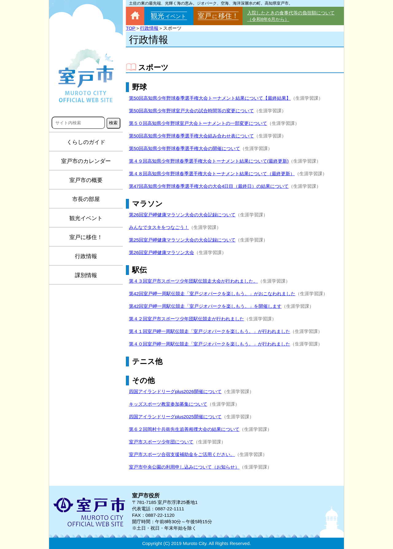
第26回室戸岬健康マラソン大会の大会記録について (182, 214)
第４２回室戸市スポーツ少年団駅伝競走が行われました (186, 318)
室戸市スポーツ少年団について (161, 441)
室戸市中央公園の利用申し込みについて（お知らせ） (184, 467)
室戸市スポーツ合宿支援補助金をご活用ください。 (182, 454)
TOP (130, 28)
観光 (169, 16)
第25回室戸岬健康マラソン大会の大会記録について (182, 239)
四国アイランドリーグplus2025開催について (175, 416)
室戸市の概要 (86, 180)
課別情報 (86, 275)
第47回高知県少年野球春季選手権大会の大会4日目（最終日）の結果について (209, 186)
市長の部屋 (86, 199)
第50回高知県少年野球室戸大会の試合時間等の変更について (191, 110)
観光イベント (86, 218)
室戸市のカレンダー (86, 161)
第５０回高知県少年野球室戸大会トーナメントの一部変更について (198, 123)
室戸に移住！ (86, 237)
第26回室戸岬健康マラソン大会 (161, 252)
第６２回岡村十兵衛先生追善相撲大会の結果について (184, 429)
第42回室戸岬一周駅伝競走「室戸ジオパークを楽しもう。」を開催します (205, 306)
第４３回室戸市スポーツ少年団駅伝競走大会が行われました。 (193, 281)
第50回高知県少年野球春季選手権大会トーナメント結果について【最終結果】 (210, 98)
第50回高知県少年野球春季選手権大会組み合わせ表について (191, 135)
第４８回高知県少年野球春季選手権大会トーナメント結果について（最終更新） (212, 173)
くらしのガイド (86, 142)
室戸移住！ (218, 16)
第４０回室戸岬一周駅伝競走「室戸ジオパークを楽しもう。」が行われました (209, 343)
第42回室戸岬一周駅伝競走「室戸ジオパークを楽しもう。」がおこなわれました (212, 293)
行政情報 (86, 256)
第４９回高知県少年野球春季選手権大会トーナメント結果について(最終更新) (209, 161)
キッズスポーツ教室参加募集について (168, 404)
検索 (113, 122)
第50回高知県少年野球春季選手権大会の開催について (184, 148)
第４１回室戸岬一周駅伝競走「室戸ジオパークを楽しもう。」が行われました (209, 331)
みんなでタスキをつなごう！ (159, 227)
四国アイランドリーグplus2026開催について (175, 391)
